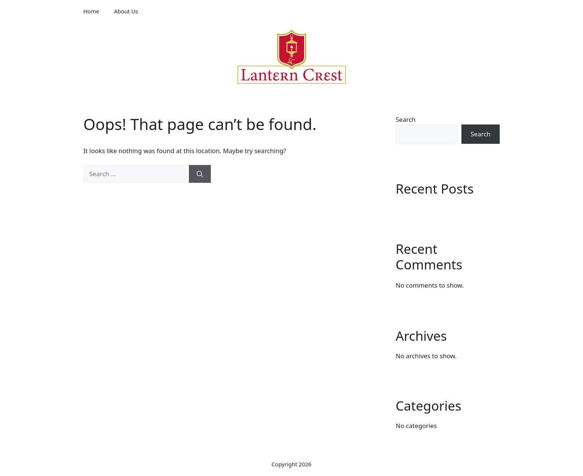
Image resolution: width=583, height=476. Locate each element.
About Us (126, 11)
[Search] (200, 174)
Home (91, 11)
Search (406, 119)
